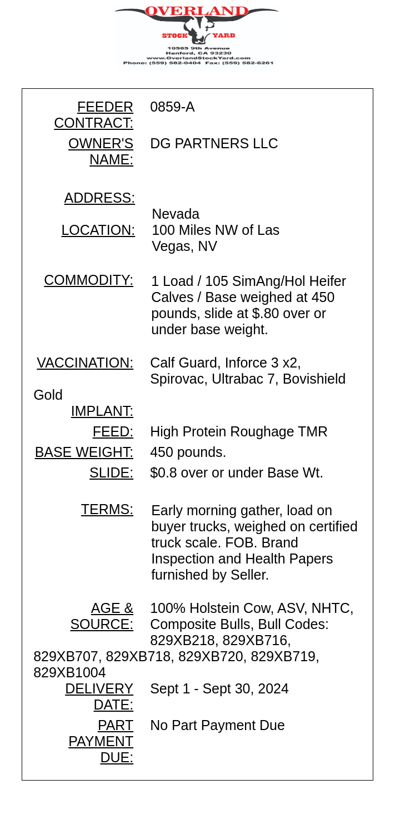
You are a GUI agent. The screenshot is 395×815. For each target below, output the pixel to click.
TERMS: (107, 509)
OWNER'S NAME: (100, 151)
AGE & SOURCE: (101, 616)
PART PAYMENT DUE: (100, 741)
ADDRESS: (100, 197)
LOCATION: (98, 230)
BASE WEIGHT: (84, 452)
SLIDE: (111, 472)
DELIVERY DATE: (99, 696)
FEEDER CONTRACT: (93, 114)
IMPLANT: (102, 411)
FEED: (113, 431)
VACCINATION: (85, 362)
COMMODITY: (88, 280)
